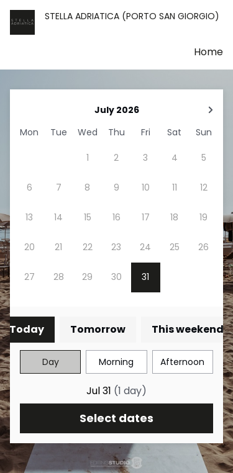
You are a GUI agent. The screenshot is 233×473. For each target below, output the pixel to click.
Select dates (116, 418)
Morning (116, 362)
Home (208, 52)
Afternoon (182, 362)
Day (50, 362)
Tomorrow (98, 329)
